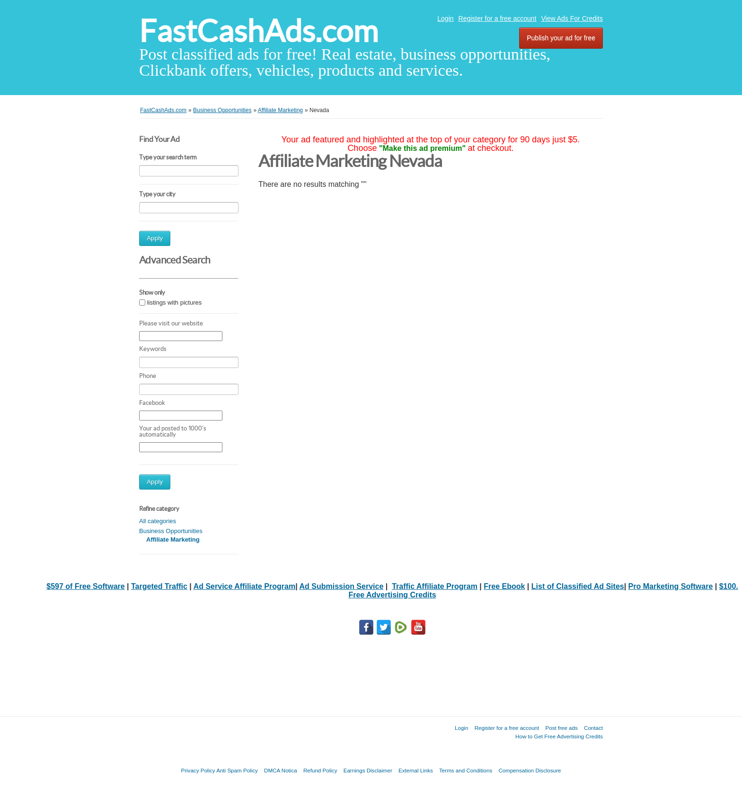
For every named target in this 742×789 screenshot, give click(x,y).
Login (445, 18)
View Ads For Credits (572, 18)
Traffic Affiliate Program (434, 586)
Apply (155, 238)
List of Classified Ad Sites (577, 586)
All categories (157, 521)
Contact (593, 728)
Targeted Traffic (159, 586)
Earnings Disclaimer (368, 770)
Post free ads (561, 728)
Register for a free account (498, 18)
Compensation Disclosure (529, 770)
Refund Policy (320, 770)
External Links (415, 770)
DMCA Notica (280, 770)
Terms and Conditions (465, 770)
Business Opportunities (171, 531)
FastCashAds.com (258, 31)
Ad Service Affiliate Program (244, 586)
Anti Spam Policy (237, 770)
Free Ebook (504, 586)
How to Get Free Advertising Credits (559, 736)
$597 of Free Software (85, 586)
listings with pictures (174, 302)
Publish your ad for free (561, 38)
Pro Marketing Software (670, 586)
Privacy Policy (198, 770)
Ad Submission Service (341, 586)
